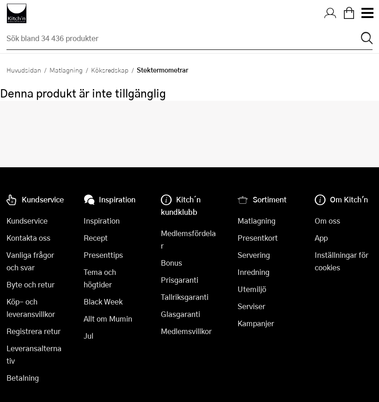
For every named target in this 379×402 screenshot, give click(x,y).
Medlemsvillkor (186, 331)
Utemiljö (252, 289)
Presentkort (258, 237)
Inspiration (102, 220)
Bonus (171, 262)
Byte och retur (30, 284)
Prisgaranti (179, 279)
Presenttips (103, 255)
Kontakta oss (28, 237)
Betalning (22, 377)
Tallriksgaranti (184, 297)
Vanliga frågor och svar (30, 261)
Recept (96, 237)
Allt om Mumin (108, 318)
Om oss (327, 220)
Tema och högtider (100, 278)
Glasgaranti (180, 314)
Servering (254, 255)
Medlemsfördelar (188, 239)
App (321, 237)
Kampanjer (256, 323)
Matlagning (66, 70)
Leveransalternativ (33, 354)
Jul (88, 335)
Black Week (103, 301)
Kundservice (27, 220)
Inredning (253, 272)
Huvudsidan (23, 70)
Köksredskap (109, 70)
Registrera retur (33, 331)
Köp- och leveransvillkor (30, 307)
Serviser (251, 306)
